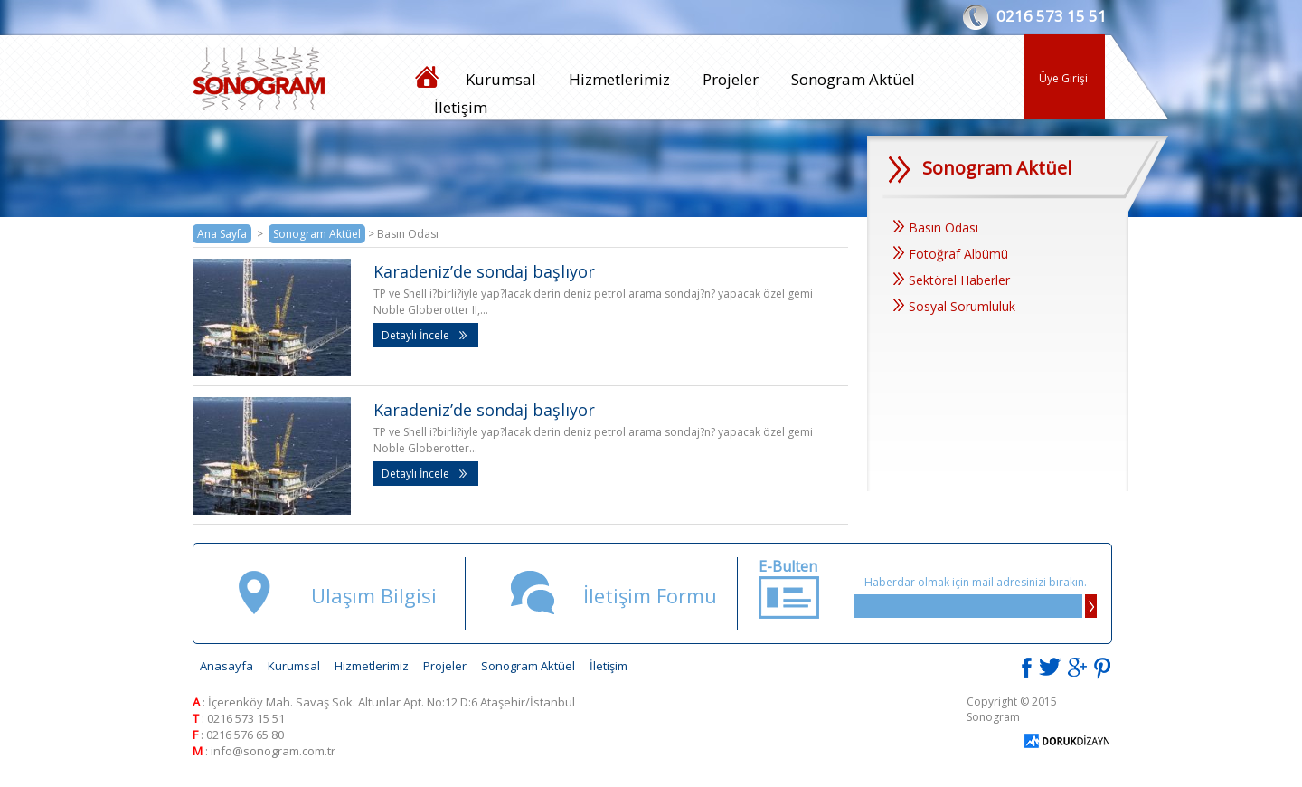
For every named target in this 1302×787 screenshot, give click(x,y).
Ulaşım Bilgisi (374, 595)
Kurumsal (501, 79)
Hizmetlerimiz (619, 79)
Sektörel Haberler (951, 280)
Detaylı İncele (424, 335)
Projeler (731, 79)
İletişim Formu (650, 595)
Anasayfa (226, 666)
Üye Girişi (1063, 78)
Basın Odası (935, 227)
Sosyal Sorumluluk (954, 306)
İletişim (460, 107)
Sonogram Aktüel (853, 79)
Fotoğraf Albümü (950, 253)
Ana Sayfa (222, 234)
